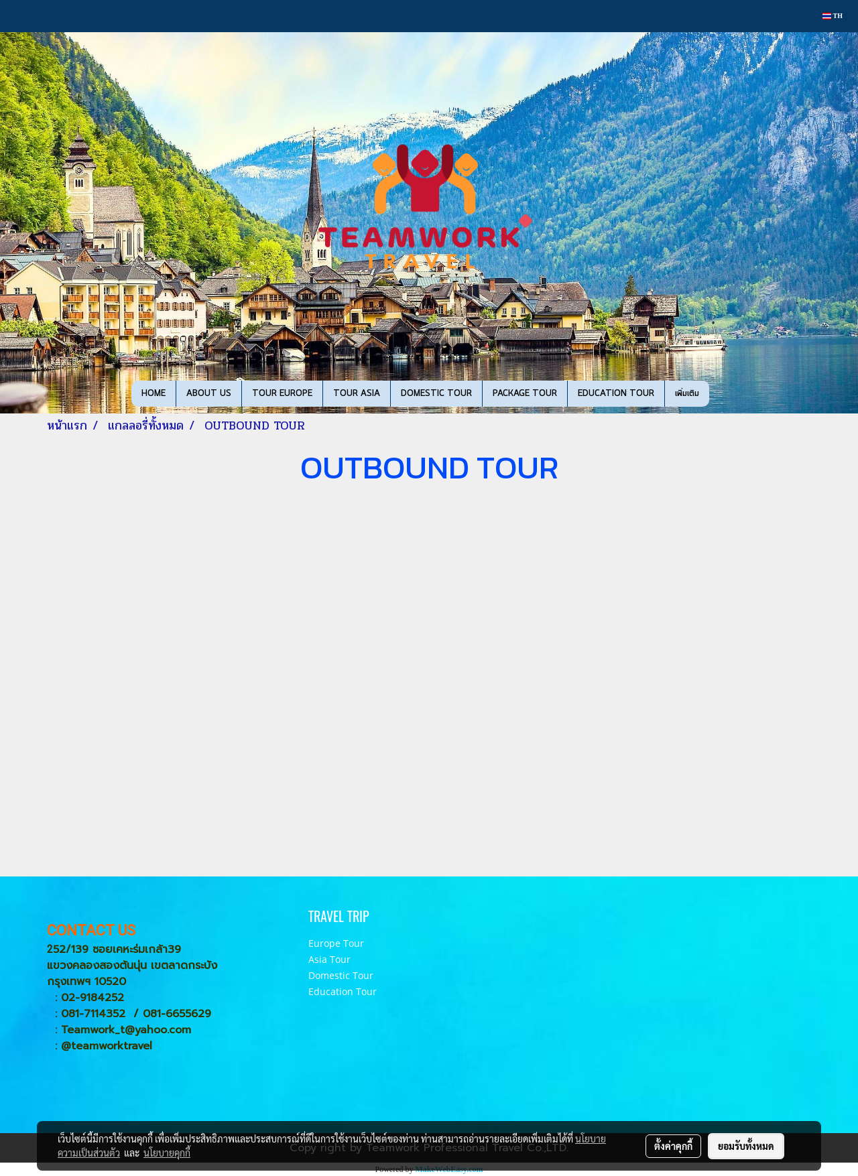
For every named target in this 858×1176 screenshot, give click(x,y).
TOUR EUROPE (282, 393)
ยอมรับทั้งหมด (746, 1146)
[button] (721, 394)
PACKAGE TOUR (525, 393)
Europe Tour (336, 943)
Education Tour (342, 991)
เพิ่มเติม (687, 393)
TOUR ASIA (356, 393)
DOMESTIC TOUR (436, 393)
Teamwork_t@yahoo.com (126, 1030)
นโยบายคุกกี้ (166, 1153)
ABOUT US (208, 393)
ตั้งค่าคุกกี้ (673, 1146)
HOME (153, 393)
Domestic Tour (340, 975)
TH (832, 15)
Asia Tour (329, 959)
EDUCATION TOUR (616, 393)
